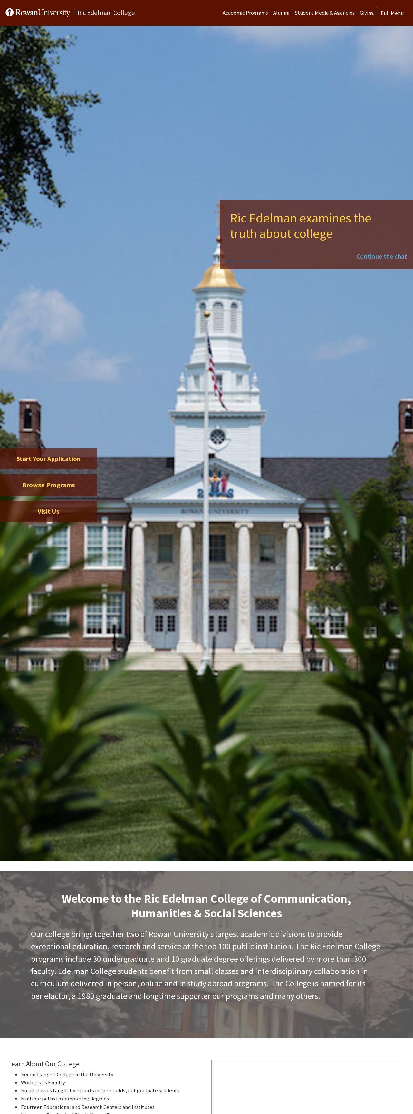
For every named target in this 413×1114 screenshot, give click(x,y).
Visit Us (49, 511)
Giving (367, 12)
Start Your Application (48, 459)
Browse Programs (48, 485)
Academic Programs (245, 12)
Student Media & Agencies (324, 12)
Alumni (281, 12)
